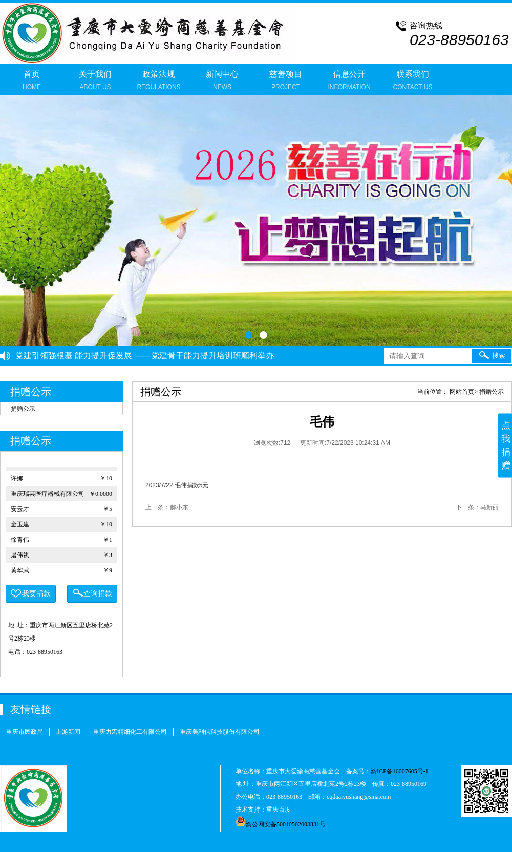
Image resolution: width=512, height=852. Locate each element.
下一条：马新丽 (477, 507)
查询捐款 (92, 593)
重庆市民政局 (24, 731)
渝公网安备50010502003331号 (281, 824)
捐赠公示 (23, 408)
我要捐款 (31, 594)
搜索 (491, 354)
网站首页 (462, 391)
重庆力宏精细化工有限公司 (130, 731)
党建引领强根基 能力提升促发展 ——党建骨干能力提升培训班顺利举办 (144, 355)
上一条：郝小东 (166, 507)
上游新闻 (68, 731)
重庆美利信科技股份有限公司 (220, 731)
